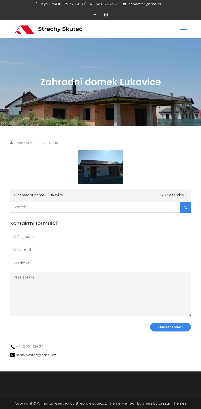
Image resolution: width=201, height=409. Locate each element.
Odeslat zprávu (170, 327)
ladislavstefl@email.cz (145, 4)
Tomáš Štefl (24, 143)
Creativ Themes (172, 403)
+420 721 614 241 (107, 4)
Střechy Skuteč (60, 28)
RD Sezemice (172, 195)
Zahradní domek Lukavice (40, 195)
